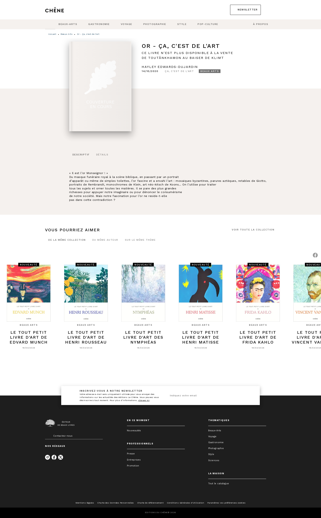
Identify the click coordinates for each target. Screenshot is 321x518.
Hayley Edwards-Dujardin (170, 67)
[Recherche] (271, 10)
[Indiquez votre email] (205, 395)
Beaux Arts (66, 34)
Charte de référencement (150, 503)
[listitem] (47, 457)
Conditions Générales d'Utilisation (185, 503)
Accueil (52, 34)
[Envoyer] (248, 395)
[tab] (50, 24)
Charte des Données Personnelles (115, 503)
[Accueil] (62, 9)
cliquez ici (144, 400)
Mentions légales (85, 503)
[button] (245, 10)
